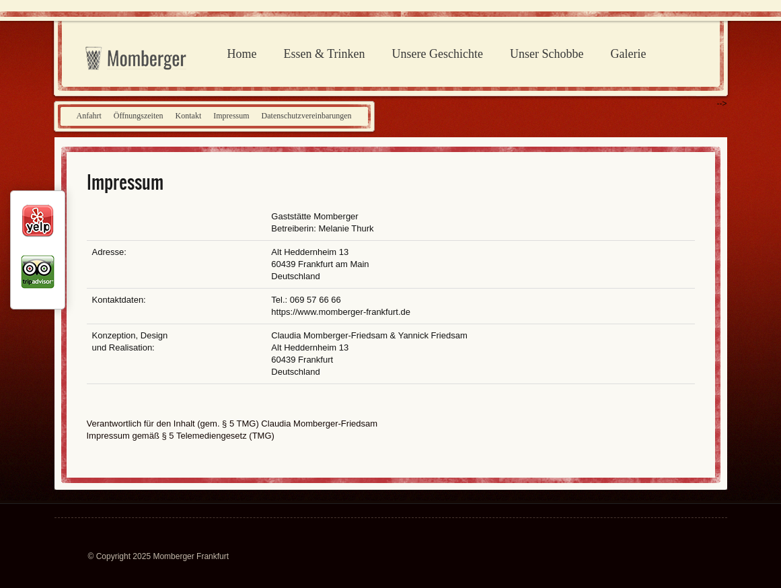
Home (242, 54)
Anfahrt (89, 115)
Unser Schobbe (546, 54)
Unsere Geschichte (437, 54)
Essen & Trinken (324, 54)
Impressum (231, 115)
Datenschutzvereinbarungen (307, 115)
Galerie (628, 54)
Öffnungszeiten (138, 115)
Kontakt (189, 115)
